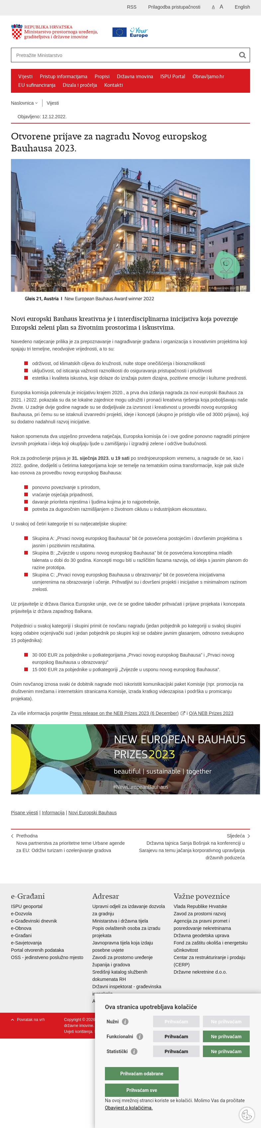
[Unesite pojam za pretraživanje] (109, 55)
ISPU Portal (172, 77)
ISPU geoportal (27, 906)
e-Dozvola (21, 913)
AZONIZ (100, 1001)
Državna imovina (135, 77)
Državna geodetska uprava (201, 935)
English (242, 7)
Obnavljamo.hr (208, 77)
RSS (131, 7)
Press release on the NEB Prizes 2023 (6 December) (124, 713)
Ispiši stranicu (14, 873)
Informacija (53, 812)
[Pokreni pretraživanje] (242, 55)
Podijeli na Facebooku (28, 873)
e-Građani (21, 935)
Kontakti (113, 85)
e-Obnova (21, 928)
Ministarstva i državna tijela (120, 921)
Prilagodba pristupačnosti (174, 7)
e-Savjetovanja (26, 942)
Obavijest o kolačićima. (129, 1107)
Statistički (117, 1064)
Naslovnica (22, 103)
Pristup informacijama (63, 77)
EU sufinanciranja (36, 85)
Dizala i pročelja (80, 85)
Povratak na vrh (31, 1019)
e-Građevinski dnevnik (34, 921)
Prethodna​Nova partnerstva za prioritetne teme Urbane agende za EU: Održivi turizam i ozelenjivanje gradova (70, 843)
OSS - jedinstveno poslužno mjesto (47, 957)
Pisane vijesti (24, 812)
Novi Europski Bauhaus (92, 812)
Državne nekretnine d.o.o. (200, 972)
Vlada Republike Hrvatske (200, 906)
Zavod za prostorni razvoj (200, 913)
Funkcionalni (120, 1049)
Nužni (113, 1035)
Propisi (102, 77)
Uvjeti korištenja (78, 1031)
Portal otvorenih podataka (37, 950)
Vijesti (25, 77)
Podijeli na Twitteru (43, 873)
